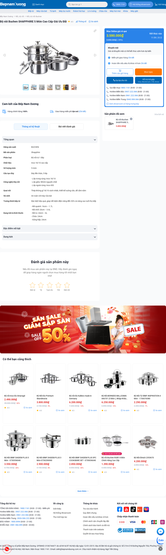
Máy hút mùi (115, 11)
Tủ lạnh (53, 11)
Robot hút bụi (79, 11)
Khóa (125, 11)
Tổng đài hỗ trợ (7, 503)
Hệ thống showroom (140, 4)
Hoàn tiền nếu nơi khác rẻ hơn (95, 517)
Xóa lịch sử (159, 114)
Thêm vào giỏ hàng (120, 71)
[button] (95, 31)
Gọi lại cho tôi (121, 80)
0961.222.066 (132, 95)
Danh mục (38, 4)
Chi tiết (131, 58)
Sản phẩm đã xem (114, 113)
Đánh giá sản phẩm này (50, 262)
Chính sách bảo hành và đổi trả (96, 525)
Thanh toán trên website (93, 529)
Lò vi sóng (92, 11)
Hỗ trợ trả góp (148, 80)
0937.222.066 (131, 91)
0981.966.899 (16, 525)
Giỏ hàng (160, 4)
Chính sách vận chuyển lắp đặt (96, 521)
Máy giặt (134, 11)
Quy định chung (89, 513)
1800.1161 (120, 4)
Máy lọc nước (64, 11)
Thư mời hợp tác (60, 517)
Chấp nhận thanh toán (128, 516)
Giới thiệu (57, 509)
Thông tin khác (90, 503)
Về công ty (58, 503)
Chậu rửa (103, 11)
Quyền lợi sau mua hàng (93, 534)
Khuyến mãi (113, 48)
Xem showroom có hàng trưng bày (123, 104)
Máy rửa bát (42, 11)
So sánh (94, 21)
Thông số (82, 21)
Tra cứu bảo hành (90, 509)
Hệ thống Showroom (62, 513)
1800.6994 (15, 521)
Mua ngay (148, 72)
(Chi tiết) (82, 111)
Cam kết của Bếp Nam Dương (20, 104)
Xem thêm (81, 491)
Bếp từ (31, 11)
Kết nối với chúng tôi (127, 503)
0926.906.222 (23, 518)
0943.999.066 (133, 99)
